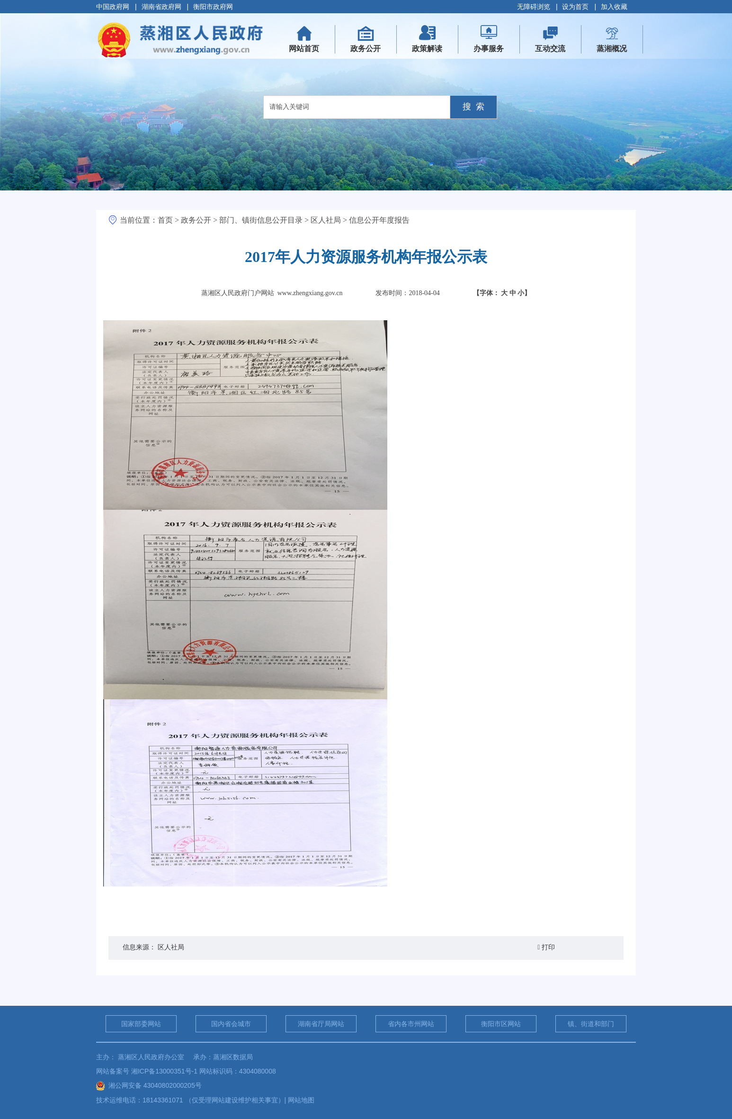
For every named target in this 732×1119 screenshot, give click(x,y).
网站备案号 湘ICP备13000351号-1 (146, 1071)
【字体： (502, 293)
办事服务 (488, 49)
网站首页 (308, 42)
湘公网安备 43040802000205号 (149, 1085)
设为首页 (575, 6)
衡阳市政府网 (213, 6)
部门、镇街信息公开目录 (261, 220)
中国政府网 (112, 6)
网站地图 (301, 1100)
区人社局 (326, 220)
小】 (524, 293)
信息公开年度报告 (379, 220)
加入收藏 (614, 6)
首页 (165, 220)
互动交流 (550, 49)
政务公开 (365, 49)
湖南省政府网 (161, 6)
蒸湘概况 (612, 49)
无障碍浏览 (533, 6)
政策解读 (427, 49)
